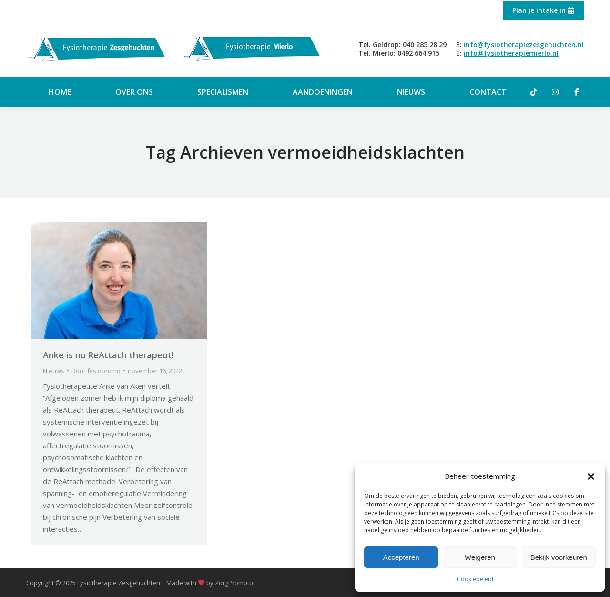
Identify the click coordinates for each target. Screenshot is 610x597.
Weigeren (480, 557)
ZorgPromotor (235, 582)
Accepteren (401, 557)
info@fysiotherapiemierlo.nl (511, 53)
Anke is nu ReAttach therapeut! (108, 355)
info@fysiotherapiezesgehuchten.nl (524, 44)
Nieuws (53, 370)
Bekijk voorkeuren (558, 557)
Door (96, 370)
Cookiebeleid (475, 579)
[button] (591, 476)
